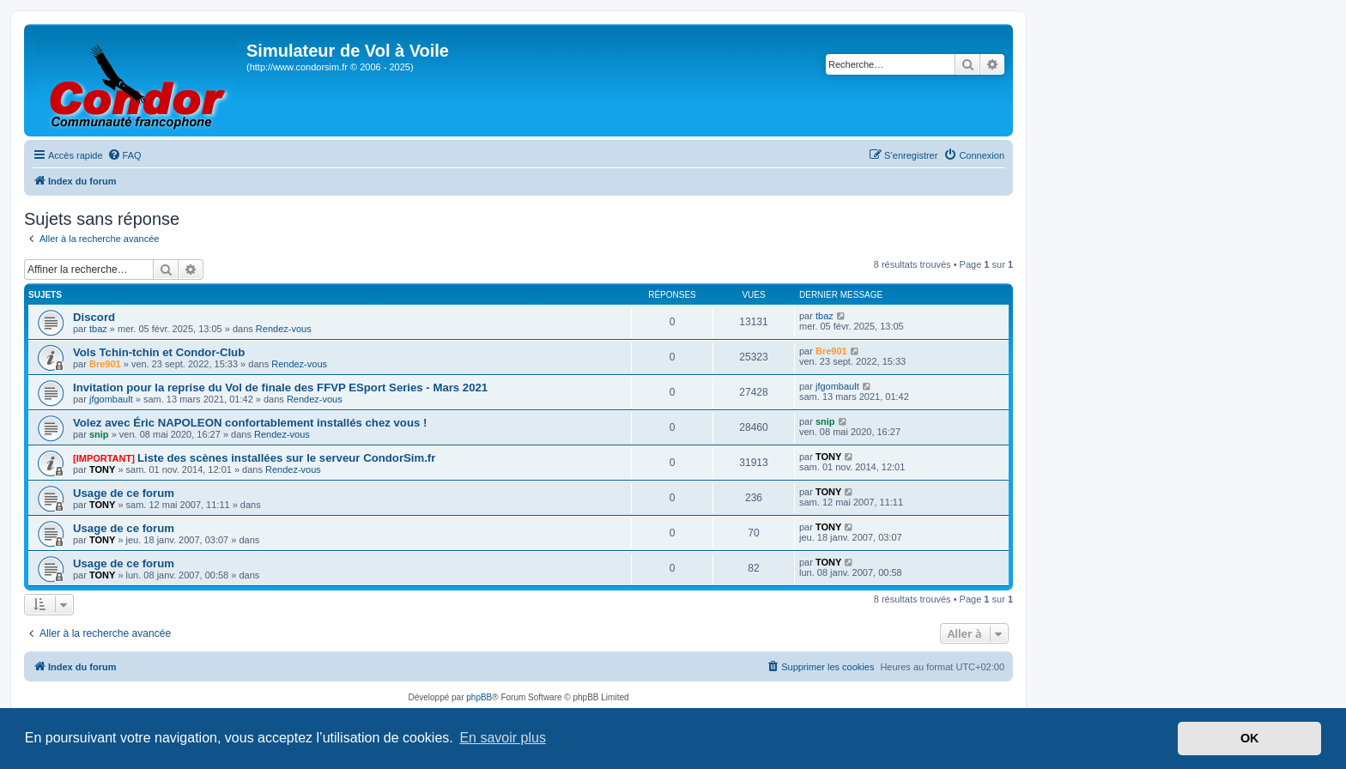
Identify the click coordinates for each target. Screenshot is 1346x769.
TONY (102, 469)
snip (99, 434)
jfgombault (111, 399)
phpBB (479, 697)
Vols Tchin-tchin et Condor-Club (159, 352)
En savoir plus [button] (502, 737)
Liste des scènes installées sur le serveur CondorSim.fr (286, 457)
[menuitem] (124, 155)
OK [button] (1249, 738)
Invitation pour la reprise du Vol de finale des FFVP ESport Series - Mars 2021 (280, 387)
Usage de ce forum (123, 493)
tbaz (98, 329)
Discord (94, 317)
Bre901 (105, 364)
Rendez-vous (284, 329)
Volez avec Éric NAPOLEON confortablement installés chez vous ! (250, 422)
